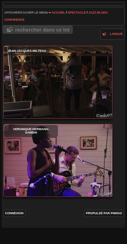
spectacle (77, 12)
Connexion (14, 213)
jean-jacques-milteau (57, 82)
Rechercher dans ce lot (42, 30)
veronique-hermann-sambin (57, 160)
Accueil (58, 12)
